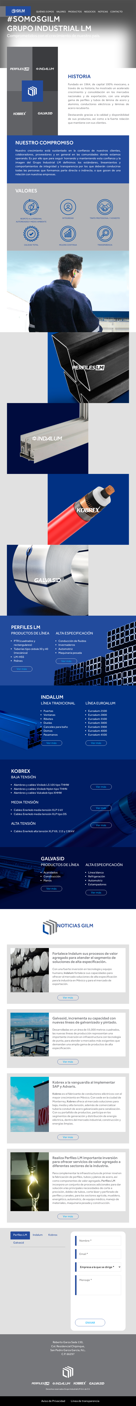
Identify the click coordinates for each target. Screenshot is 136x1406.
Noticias (103, 11)
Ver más (22, 669)
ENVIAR (90, 1322)
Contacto (116, 11)
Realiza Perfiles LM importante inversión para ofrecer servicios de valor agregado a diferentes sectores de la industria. (86, 1162)
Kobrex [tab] (52, 1234)
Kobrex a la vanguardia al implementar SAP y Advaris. (83, 1084)
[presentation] (102, 1305)
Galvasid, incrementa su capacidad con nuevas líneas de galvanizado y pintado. (84, 1020)
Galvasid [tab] (18, 1242)
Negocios (90, 11)
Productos (75, 11)
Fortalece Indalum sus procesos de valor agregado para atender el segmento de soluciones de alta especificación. (85, 958)
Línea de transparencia (85, 1401)
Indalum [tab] (38, 1234)
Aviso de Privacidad (53, 1401)
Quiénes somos (45, 11)
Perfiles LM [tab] (20, 1234)
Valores (61, 11)
